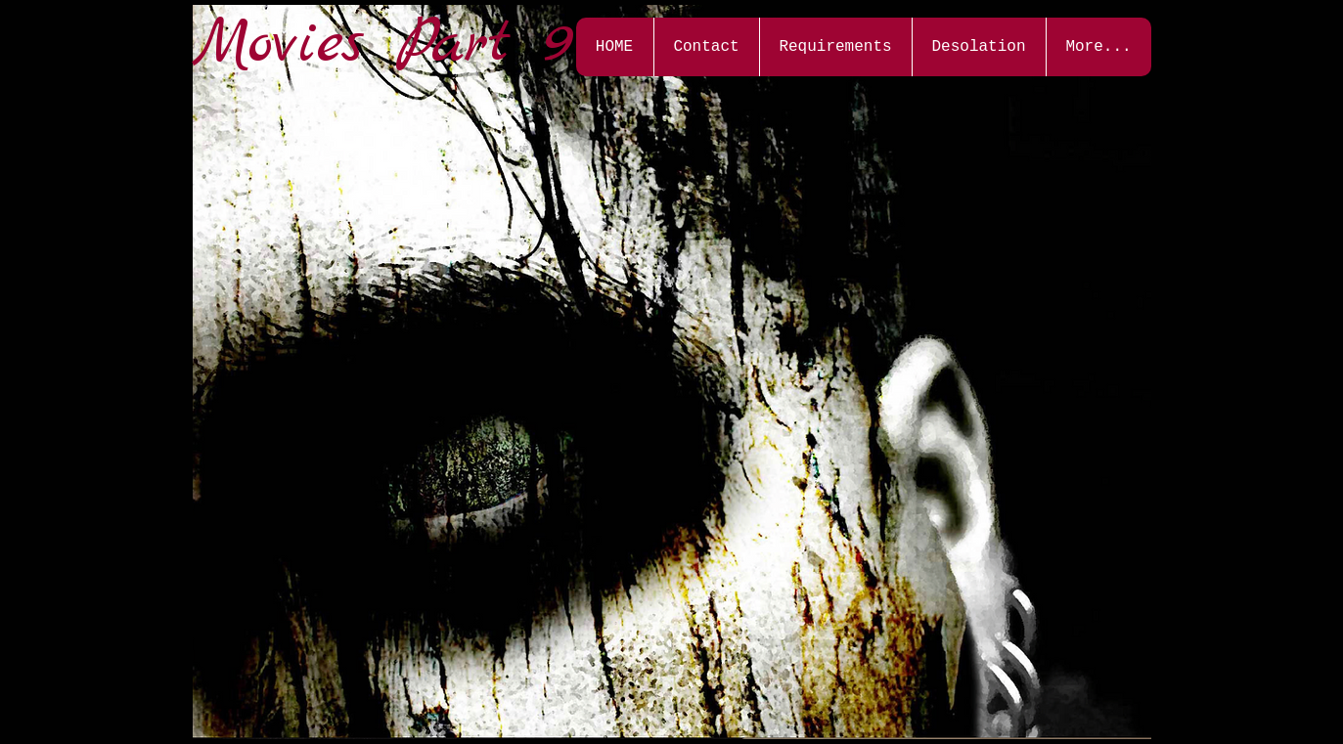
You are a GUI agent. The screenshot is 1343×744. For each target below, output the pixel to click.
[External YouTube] (362, 207)
